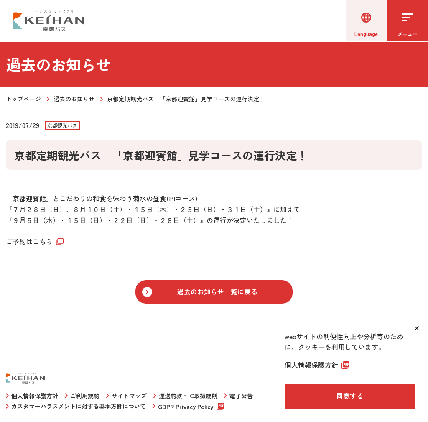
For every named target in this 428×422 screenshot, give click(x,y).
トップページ (23, 99)
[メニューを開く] (407, 21)
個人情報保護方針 (34, 395)
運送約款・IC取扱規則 (188, 395)
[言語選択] (365, 21)
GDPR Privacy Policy (185, 406)
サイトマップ (129, 395)
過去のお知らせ (74, 99)
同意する (349, 396)
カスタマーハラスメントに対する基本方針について (78, 406)
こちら (43, 241)
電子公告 (241, 395)
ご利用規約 (84, 395)
